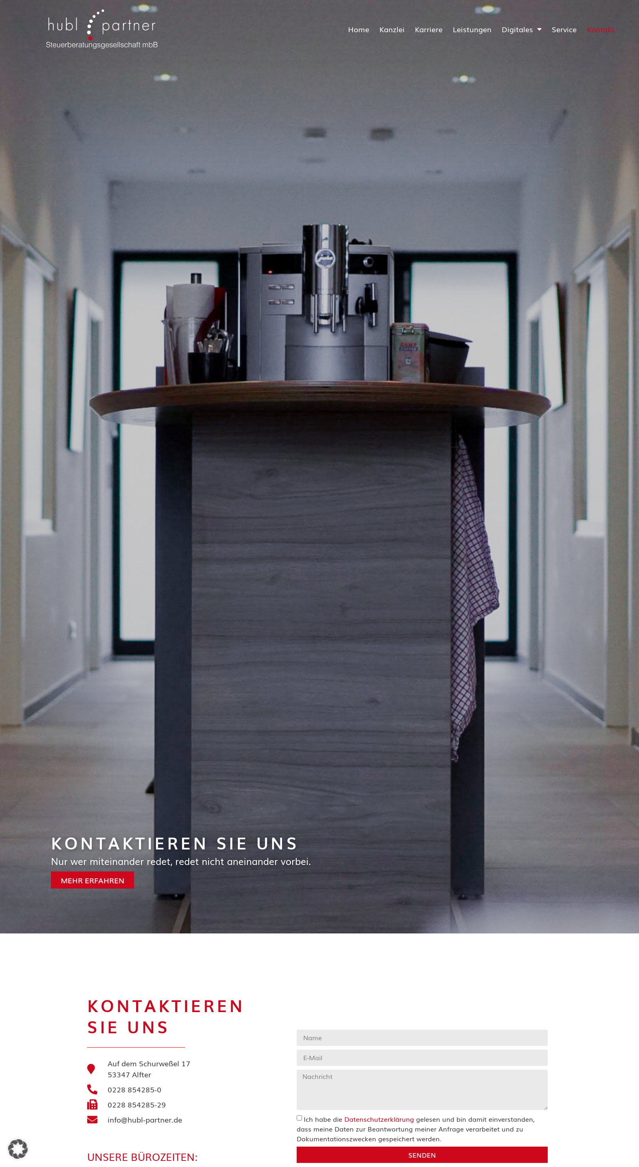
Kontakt (601, 29)
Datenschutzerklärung (379, 1119)
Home (358, 29)
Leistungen (472, 29)
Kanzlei (392, 29)
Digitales (522, 29)
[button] (18, 1149)
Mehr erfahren (76, 880)
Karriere (429, 29)
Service (564, 29)
